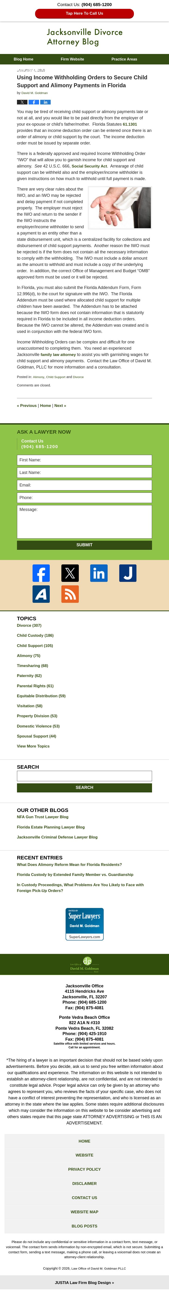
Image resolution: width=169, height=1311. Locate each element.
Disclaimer (85, 1201)
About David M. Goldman (36, 70)
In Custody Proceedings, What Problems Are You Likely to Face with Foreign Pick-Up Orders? (80, 901)
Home (47, 411)
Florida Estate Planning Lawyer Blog (53, 839)
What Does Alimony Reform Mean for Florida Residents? (73, 877)
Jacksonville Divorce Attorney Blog (85, 37)
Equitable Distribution (43, 705)
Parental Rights (36, 694)
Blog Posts (84, 1246)
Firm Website (72, 59)
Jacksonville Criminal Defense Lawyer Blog (60, 849)
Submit (84, 551)
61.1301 (130, 124)
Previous (27, 411)
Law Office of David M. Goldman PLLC (99, 1289)
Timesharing (33, 673)
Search (84, 799)
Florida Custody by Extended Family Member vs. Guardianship (79, 888)
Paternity (30, 684)
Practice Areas (124, 59)
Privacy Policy (84, 1186)
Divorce (80, 383)
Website (84, 1171)
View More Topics (34, 757)
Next (62, 411)
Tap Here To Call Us (84, 13)
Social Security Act (90, 166)
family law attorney (59, 361)
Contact (95, 70)
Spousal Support (38, 747)
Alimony (39, 383)
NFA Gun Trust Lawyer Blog (44, 828)
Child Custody (36, 642)
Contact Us (84, 1216)
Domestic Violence (40, 736)
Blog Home (23, 59)
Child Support (56, 383)
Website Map (84, 1231)
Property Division (38, 726)
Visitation (30, 715)
